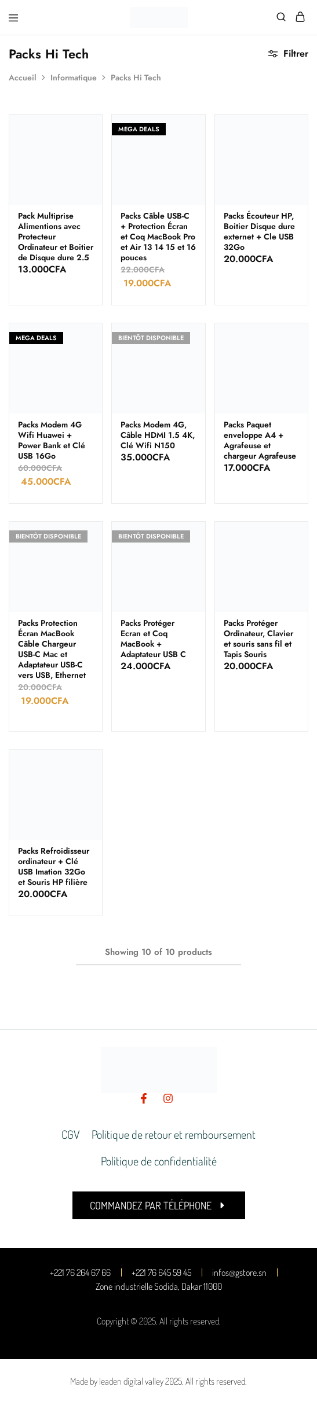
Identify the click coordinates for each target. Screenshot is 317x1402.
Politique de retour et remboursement (174, 1134)
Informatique (73, 77)
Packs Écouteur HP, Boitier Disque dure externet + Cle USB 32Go (259, 231)
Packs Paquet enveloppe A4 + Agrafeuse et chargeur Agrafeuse (260, 440)
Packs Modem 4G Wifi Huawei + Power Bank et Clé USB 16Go (51, 440)
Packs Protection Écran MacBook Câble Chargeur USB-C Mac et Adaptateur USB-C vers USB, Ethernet (52, 649)
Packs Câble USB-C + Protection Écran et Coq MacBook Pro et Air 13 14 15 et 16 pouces (158, 236)
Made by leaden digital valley (116, 1381)
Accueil (23, 77)
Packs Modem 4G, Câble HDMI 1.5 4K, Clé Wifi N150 (158, 435)
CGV (70, 1134)
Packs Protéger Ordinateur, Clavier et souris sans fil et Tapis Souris (258, 638)
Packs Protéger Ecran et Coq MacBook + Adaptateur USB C (153, 638)
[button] (158, 1205)
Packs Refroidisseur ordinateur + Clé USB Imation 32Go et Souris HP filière (53, 866)
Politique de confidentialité (159, 1160)
